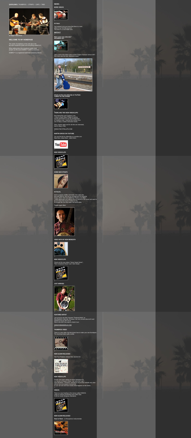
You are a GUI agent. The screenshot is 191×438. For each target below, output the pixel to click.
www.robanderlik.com (62, 325)
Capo (38, 4)
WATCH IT (57, 32)
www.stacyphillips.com (63, 129)
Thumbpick (22, 4)
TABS (43, 4)
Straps (31, 4)
